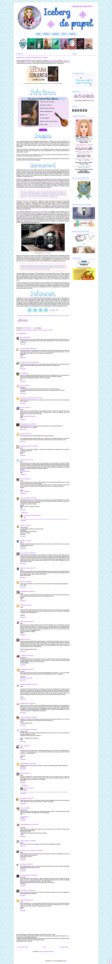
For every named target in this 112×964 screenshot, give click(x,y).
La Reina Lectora (52, 60)
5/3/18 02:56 (40, 850)
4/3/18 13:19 (30, 798)
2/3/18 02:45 (33, 553)
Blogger (65, 961)
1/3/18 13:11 (35, 446)
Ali (21, 373)
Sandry (22, 525)
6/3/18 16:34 (32, 890)
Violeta (22, 808)
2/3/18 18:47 (29, 581)
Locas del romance (25, 348)
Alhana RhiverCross (25, 424)
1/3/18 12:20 (28, 433)
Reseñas (46, 34)
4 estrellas (24, 330)
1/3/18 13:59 (30, 459)
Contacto (72, 34)
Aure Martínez (23, 655)
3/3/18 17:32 (33, 703)
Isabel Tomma (23, 621)
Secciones (55, 34)
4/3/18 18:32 (27, 808)
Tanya (21, 746)
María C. (22, 407)
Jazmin (22, 639)
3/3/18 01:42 (27, 639)
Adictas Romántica (25, 763)
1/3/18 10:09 (39, 398)
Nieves (22, 773)
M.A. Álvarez (23, 864)
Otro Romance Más (25, 471)
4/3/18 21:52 (35, 824)
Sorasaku (22, 433)
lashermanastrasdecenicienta (28, 398)
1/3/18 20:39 (27, 525)
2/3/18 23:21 (31, 621)
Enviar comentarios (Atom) (46, 951)
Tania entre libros (24, 553)
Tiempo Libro (30, 427)
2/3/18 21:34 (28, 605)
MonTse (22, 479)
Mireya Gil (22, 581)
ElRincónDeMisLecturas (26, 824)
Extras (64, 34)
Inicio (38, 34)
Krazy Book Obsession (29, 416)
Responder (23, 344)
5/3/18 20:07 (34, 875)
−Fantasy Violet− (24, 816)
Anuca (21, 385)
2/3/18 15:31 (32, 568)
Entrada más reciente (23, 947)
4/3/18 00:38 (27, 746)
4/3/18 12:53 (31, 788)
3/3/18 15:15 (31, 669)
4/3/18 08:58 (33, 763)
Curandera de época (25, 717)
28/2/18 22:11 (36, 362)
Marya (21, 337)
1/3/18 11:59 (28, 407)
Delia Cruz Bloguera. (25, 729)
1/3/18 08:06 (25, 373)
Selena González (24, 591)
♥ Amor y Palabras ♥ (25, 491)
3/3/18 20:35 (34, 729)
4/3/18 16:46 (37, 515)
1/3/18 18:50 (34, 498)
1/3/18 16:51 (27, 479)
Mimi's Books (23, 900)
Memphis (22, 540)
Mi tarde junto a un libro (26, 362)
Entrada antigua (64, 947)
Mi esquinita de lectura (26, 446)
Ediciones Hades (32, 330)
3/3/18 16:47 (35, 684)
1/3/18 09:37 (27, 385)
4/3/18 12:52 (27, 773)
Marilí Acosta (23, 459)
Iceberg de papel (47, 252)
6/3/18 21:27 (30, 900)
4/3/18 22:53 (33, 840)
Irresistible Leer (24, 890)
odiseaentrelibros (24, 840)
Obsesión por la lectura (26, 678)
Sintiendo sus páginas (25, 684)
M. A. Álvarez (28, 62)
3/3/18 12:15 (31, 655)
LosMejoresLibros (24, 703)
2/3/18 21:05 (32, 591)
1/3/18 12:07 (33, 424)
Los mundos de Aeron (25, 875)
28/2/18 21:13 (33, 348)
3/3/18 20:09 (34, 717)
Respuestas (25, 512)
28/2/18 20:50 (27, 337)
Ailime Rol (22, 605)
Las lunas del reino (41, 330)
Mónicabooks (23, 798)
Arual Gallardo (24, 669)
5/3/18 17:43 (30, 864)
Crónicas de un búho (25, 498)
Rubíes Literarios (24, 568)
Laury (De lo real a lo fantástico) (28, 850)
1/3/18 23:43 (28, 540)
